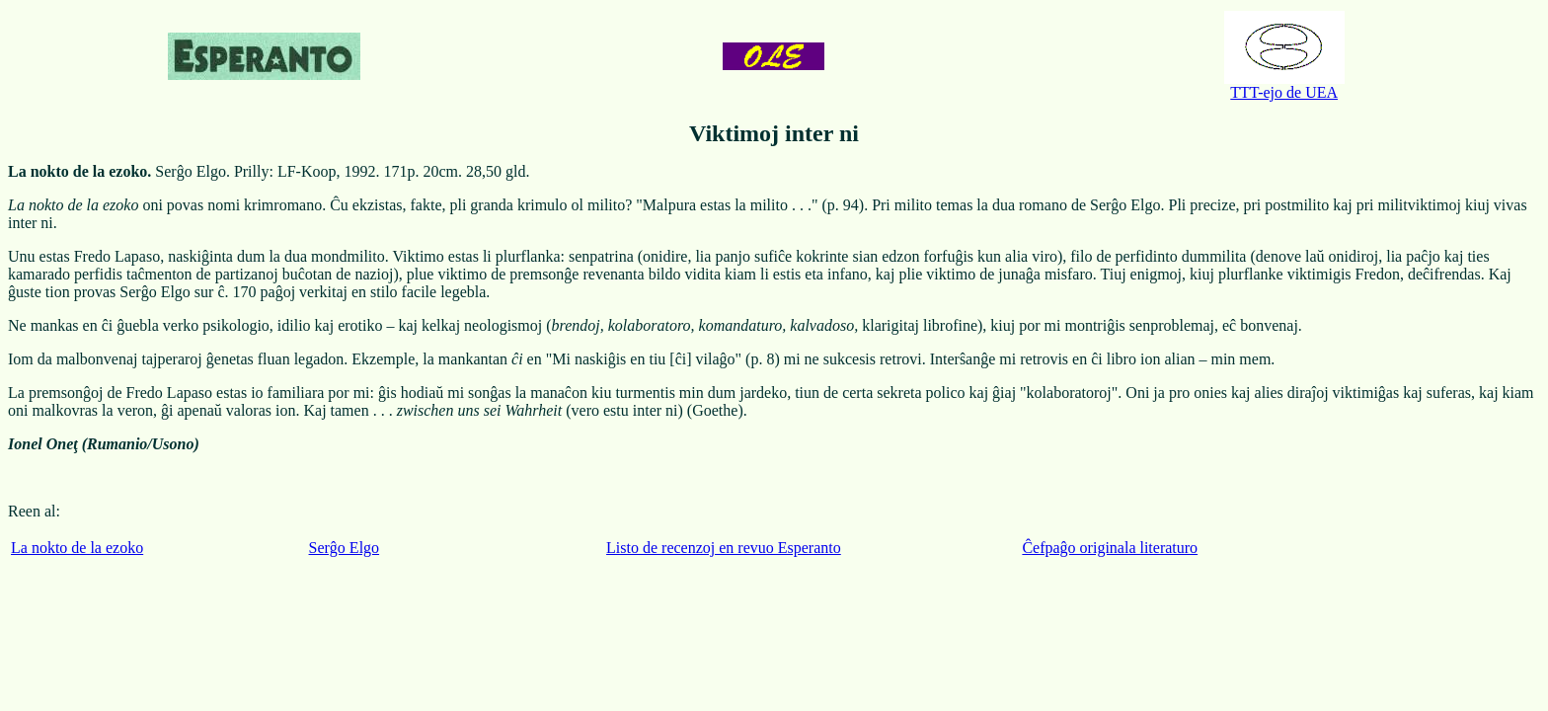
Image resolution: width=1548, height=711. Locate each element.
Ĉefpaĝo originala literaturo (1110, 547)
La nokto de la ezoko (77, 547)
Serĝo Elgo (344, 547)
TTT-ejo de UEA (1284, 85)
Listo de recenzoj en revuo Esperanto (723, 547)
